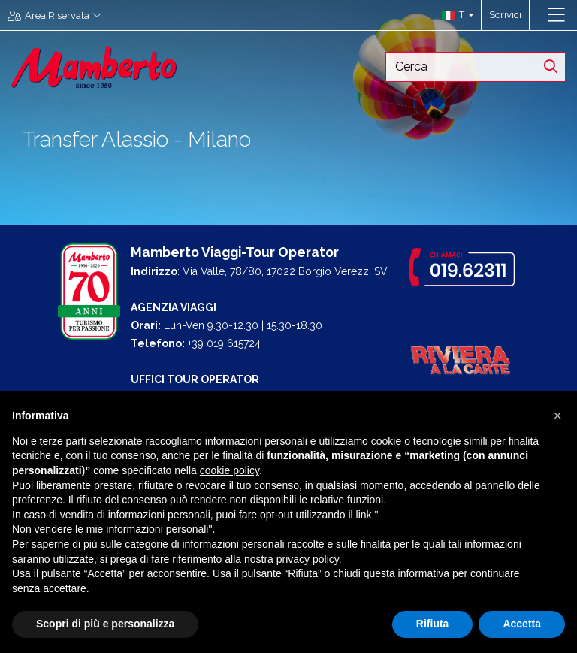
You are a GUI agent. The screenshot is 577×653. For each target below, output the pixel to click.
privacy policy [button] (307, 559)
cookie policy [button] (229, 470)
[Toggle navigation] (556, 15)
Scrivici (505, 14)
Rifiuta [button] (432, 624)
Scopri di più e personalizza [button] (105, 624)
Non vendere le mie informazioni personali (110, 529)
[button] (454, 15)
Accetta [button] (522, 624)
